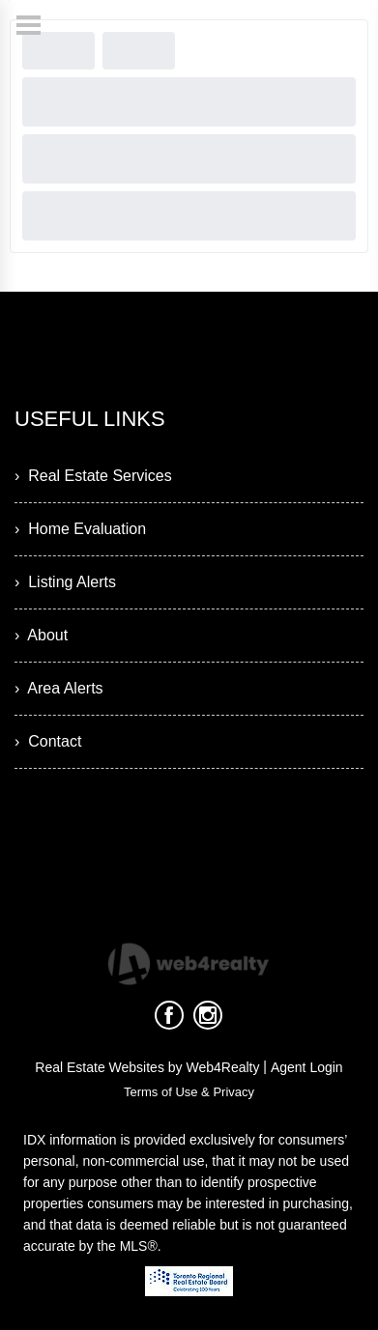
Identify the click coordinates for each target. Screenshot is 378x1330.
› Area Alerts (59, 688)
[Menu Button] (28, 25)
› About (41, 635)
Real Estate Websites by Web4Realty (147, 1067)
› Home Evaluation (80, 529)
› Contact (48, 741)
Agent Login (307, 1067)
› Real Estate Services (93, 475)
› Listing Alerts (65, 582)
